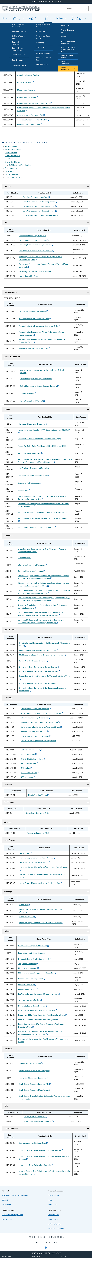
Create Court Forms (12, 162)
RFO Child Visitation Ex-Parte (32, 759)
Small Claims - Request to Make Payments (34, 1090)
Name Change (9, 840)
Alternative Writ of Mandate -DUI (30, 115)
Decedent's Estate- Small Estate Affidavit (33, 959)
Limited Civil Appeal (24, 82)
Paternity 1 (23, 905)
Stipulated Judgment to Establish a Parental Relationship (40, 923)
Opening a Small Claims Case (30, 1063)
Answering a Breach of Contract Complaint (35, 271)
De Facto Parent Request (30, 750)
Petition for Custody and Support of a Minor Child (39, 722)
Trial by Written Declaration (35, 1117)
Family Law (8, 698)
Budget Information (19, 31)
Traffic (6, 1106)
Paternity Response (26, 917)
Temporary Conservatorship (29, 1000)
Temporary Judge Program (67, 56)
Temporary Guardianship (27, 964)
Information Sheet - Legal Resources (32, 236)
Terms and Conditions (65, 62)
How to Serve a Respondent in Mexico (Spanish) (38, 741)
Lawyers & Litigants (43, 53)
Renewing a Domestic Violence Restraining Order (38, 650)
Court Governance (18, 55)
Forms (50, 1200)
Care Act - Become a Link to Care (35, 197)
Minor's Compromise (26, 985)
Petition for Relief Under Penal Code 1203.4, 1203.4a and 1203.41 (43, 446)
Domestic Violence (11, 630)
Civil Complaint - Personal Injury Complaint (35, 245)
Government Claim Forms (43, 37)
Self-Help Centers (11, 146)
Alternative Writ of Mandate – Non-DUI (32, 120)
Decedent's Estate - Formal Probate (31, 1006)
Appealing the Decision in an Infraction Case (33, 103)
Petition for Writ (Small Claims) (28, 124)
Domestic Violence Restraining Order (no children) (38, 667)
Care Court (8, 186)
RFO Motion (25, 768)
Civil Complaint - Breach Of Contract (33, 240)
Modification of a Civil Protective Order (34, 319)
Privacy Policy (53, 1219)
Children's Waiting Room (18, 37)
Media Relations (42, 64)
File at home (9, 171)
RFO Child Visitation (28, 763)
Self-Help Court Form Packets (20, 165)
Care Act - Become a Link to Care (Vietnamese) (40, 215)
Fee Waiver (9, 159)
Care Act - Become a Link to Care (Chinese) (39, 202)
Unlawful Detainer (11, 1128)
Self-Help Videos (11, 153)
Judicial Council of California (46, 2)
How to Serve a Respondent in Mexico (35, 736)
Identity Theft (23, 490)
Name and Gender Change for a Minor (34, 862)
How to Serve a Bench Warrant (31, 401)
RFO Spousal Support (29, 773)
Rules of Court (53, 1204)
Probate (7, 931)
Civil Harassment (10, 292)
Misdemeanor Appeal (25, 90)
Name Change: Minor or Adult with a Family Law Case (40, 883)
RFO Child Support (28, 754)
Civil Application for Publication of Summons (35, 251)
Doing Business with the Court (43, 26)
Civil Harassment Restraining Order (32, 311)
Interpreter (8, 822)
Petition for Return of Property (29, 453)
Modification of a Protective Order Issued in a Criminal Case (41, 655)
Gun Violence (9, 802)
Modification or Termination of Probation (33, 468)
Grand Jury (40, 43)
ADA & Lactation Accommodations (18, 26)
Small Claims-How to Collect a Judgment (34, 1071)
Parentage (8, 891)
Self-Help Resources (12, 156)
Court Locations (11, 168)
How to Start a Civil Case (28, 276)
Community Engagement (16, 43)
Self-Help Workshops (13, 149)
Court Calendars (54, 1195)
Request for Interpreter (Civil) (38, 833)
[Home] (21, 11)
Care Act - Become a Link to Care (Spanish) (39, 211)
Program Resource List (67, 31)
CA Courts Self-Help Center (12, 1215)
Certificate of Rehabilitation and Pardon (33, 475)
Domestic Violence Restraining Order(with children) (38, 671)
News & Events (66, 25)
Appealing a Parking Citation (28, 75)
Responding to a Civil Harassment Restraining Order (38, 326)
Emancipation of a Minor (27, 989)
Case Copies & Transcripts (14, 177)
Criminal (7, 409)
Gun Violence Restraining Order (37, 813)
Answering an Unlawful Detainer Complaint (35, 1165)
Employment (40, 31)
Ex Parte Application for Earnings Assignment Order (40, 727)
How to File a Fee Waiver (37, 795)
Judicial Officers (42, 48)
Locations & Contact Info (43, 59)
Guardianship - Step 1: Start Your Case (32, 946)
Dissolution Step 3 (24, 558)
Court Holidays (17, 60)
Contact (5, 1200)
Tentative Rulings (54, 1224)
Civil (5, 222)
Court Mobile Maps (19, 65)
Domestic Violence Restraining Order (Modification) (38, 683)
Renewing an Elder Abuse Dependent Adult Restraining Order (41, 1015)
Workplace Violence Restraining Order (33, 348)
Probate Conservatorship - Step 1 (30, 979)
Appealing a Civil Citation (26, 97)
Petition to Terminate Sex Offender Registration (36, 527)
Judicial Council (7, 1219)
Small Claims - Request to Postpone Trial (34, 1084)
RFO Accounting (27, 777)
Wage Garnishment (27, 393)
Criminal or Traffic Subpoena (29, 483)
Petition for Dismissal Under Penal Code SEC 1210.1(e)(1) (39, 439)
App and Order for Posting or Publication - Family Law (41, 713)
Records (64, 37)
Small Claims (8, 1049)
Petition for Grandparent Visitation (34, 731)
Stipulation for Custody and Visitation (35, 709)
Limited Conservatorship (27, 968)
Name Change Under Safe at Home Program (36, 858)
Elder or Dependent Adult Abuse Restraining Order (37, 1019)
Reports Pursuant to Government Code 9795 (68, 49)
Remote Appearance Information (68, 42)
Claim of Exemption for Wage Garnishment (36, 379)
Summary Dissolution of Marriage (30, 571)
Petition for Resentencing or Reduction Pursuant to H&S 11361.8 (42, 512)
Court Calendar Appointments (17, 49)
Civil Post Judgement (12, 357)
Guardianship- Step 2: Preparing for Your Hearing (36, 1010)
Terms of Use (35, 1257)
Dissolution (8, 536)
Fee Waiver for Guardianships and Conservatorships (38, 994)
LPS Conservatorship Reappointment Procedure (36, 973)
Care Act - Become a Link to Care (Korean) (39, 206)
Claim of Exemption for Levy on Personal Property (38, 386)
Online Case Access (12, 174)
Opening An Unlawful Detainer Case (32, 1143)
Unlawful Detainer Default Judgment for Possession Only (40, 1150)
